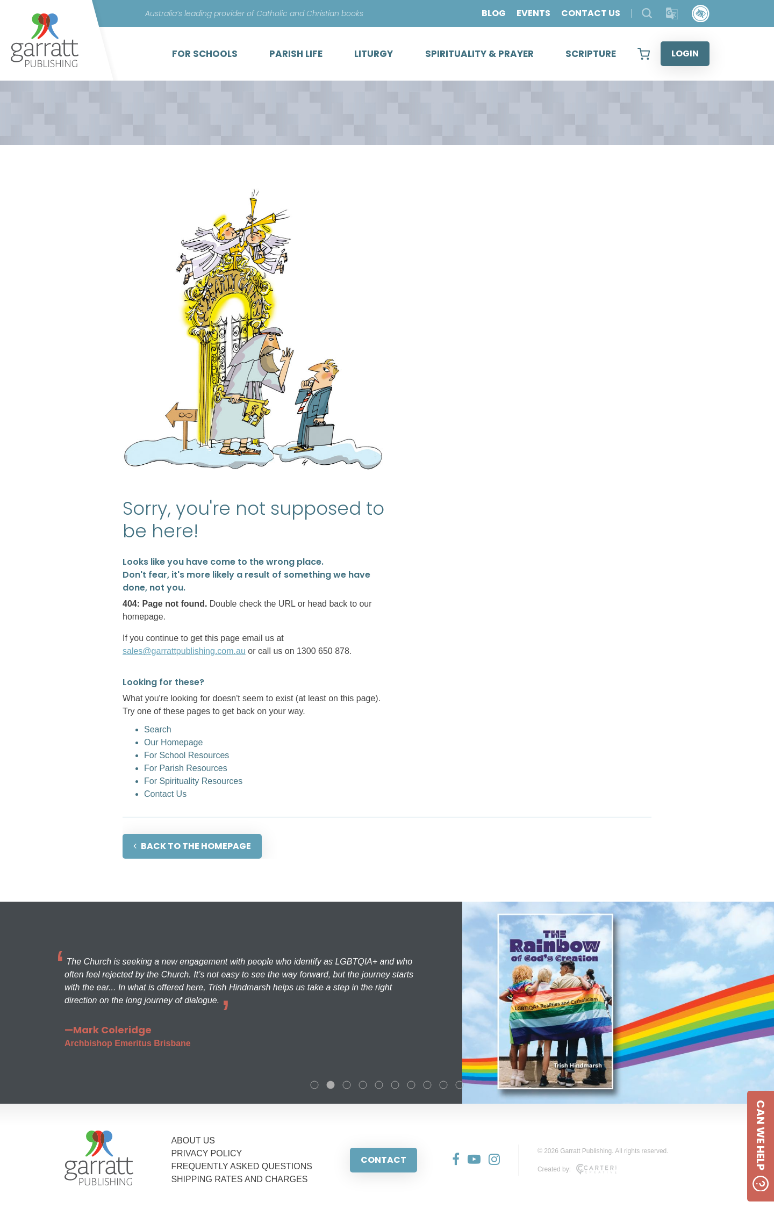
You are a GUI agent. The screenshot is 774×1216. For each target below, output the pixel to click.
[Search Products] (647, 13)
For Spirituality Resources (193, 781)
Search (157, 729)
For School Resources (186, 755)
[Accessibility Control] (701, 14)
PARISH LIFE (295, 53)
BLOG (494, 13)
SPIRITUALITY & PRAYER (479, 53)
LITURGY (373, 53)
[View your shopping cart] (643, 54)
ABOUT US (193, 1140)
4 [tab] (362, 1085)
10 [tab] (459, 1085)
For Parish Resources (185, 768)
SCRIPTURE (590, 53)
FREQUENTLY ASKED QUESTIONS (241, 1166)
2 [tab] (330, 1085)
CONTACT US (590, 13)
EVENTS (533, 13)
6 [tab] (395, 1085)
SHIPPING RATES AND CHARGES (239, 1179)
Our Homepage (173, 742)
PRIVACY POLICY (206, 1153)
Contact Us (165, 793)
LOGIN (685, 53)
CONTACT (383, 1160)
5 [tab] (379, 1085)
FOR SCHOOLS (205, 53)
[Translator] (672, 13)
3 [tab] (346, 1085)
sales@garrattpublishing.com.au (184, 651)
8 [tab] (427, 1085)
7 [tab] (411, 1085)
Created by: (577, 1169)
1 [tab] (314, 1085)
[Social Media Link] (452, 1160)
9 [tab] (443, 1085)
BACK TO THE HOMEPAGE (192, 846)
